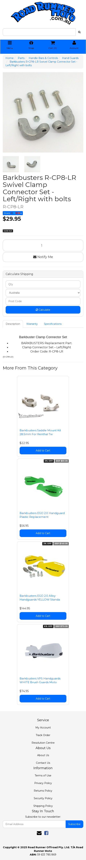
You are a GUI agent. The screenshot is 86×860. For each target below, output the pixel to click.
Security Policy (43, 798)
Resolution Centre (43, 742)
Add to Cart (43, 450)
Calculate (43, 309)
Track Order (43, 735)
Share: (13, 213)
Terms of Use (43, 775)
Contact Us (43, 762)
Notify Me (43, 257)
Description (13, 324)
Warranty (32, 324)
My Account (43, 727)
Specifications (53, 324)
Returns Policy (43, 790)
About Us (43, 755)
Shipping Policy (43, 806)
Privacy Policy (43, 783)
